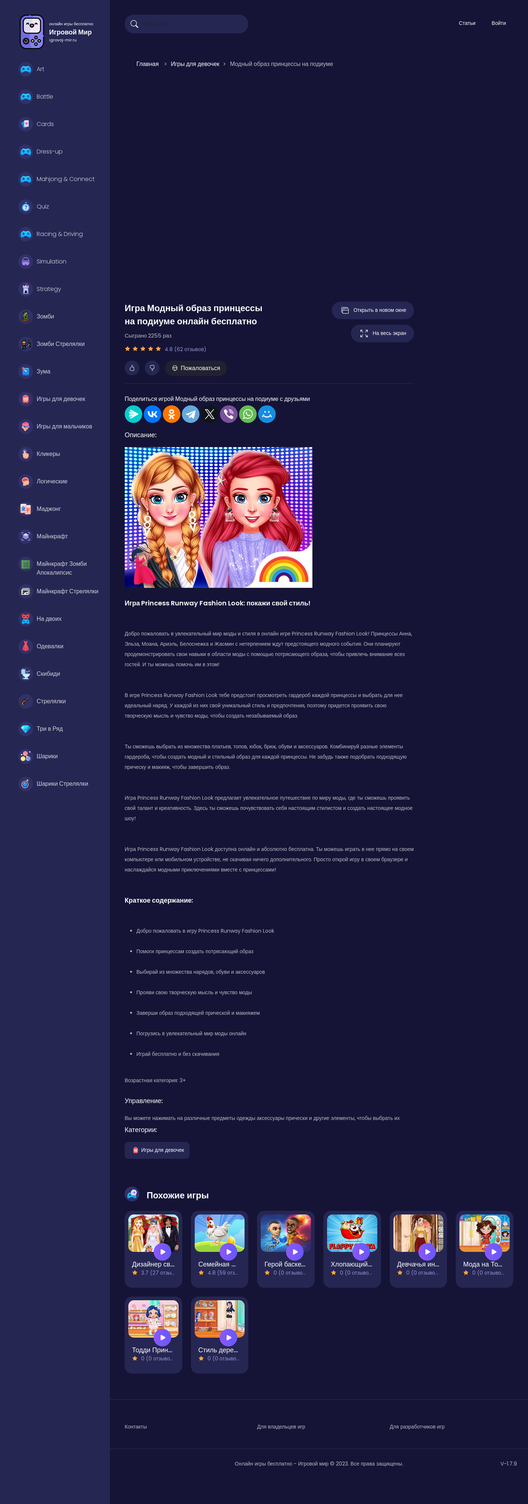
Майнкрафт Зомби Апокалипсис (52, 566)
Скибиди (39, 674)
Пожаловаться (196, 368)
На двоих (40, 619)
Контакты (136, 1426)
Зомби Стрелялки (51, 344)
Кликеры (39, 454)
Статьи (467, 23)
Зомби (36, 316)
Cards (36, 124)
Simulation (42, 261)
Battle (35, 96)
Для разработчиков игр (417, 1426)
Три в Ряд (40, 729)
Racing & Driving (50, 234)
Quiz (33, 206)
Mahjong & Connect (56, 179)
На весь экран (382, 333)
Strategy (39, 289)
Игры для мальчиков (55, 426)
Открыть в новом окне (373, 310)
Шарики (38, 756)
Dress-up (40, 151)
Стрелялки (42, 701)
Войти (499, 23)
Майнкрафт (43, 536)
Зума (34, 371)
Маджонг (39, 509)
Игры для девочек (51, 399)
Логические (42, 481)
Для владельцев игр (281, 1426)
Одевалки (40, 646)
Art (31, 69)
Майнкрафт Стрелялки (58, 591)
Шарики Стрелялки (53, 784)
